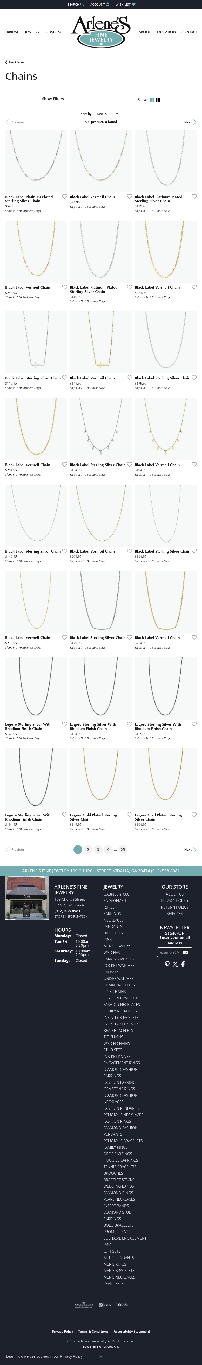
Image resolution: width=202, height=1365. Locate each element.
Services (175, 913)
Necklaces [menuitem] (114, 920)
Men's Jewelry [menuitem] (117, 946)
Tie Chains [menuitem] (113, 1036)
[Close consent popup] (101, 1356)
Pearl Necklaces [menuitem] (119, 1199)
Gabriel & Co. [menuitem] (116, 894)
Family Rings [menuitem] (116, 1147)
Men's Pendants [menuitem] (119, 1257)
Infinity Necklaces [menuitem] (121, 1023)
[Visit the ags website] (83, 1305)
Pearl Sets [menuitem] (113, 1283)
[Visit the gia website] (105, 1305)
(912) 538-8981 (165, 871)
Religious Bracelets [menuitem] (123, 1140)
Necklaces (17, 62)
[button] (75, 4)
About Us (175, 894)
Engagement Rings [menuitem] (122, 1062)
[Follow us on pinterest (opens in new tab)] (167, 964)
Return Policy (175, 907)
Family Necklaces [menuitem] (120, 1010)
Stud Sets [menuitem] (113, 1049)
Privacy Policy (174, 900)
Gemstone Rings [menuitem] (119, 1088)
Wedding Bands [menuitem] (119, 1186)
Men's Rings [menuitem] (115, 1264)
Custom (53, 31)
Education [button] (165, 31)
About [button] (145, 31)
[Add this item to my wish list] (63, 196)
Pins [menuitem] (108, 939)
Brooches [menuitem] (113, 1173)
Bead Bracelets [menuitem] (118, 1030)
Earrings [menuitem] (112, 913)
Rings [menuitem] (109, 907)
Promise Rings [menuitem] (117, 1231)
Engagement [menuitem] (116, 900)
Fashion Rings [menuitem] (117, 1121)
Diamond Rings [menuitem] (118, 1192)
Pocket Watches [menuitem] (119, 965)
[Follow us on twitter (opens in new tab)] (175, 964)
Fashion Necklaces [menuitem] (122, 1004)
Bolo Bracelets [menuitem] (119, 1225)
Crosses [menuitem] (111, 972)
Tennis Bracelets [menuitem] (120, 1166)
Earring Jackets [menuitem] (119, 959)
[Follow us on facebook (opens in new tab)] (183, 964)
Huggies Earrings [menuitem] (121, 1160)
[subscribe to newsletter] (185, 952)
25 (123, 849)
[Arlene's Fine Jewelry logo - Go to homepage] (101, 32)
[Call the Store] (67, 910)
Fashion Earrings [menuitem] (121, 1082)
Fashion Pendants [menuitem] (121, 1108)
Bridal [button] (13, 31)
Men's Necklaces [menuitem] (119, 1277)
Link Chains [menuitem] (115, 991)
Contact (189, 31)
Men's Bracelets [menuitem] (119, 1270)
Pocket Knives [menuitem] (117, 1056)
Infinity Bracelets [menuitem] (121, 1017)
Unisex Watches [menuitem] (118, 978)
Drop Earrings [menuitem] (118, 1153)
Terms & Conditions (93, 1331)
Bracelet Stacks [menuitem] (119, 1179)
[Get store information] (71, 916)
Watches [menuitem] (112, 952)
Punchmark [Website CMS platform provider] (110, 1346)
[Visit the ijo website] (122, 1305)
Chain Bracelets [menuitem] (119, 985)
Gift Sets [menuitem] (112, 1251)
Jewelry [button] (32, 31)
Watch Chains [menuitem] (117, 1043)
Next (188, 122)
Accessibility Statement (132, 1331)
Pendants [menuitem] (113, 926)
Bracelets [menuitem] (113, 933)
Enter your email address (175, 940)
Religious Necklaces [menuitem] (123, 1114)
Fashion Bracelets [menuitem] (121, 998)
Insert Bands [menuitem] (116, 1205)
